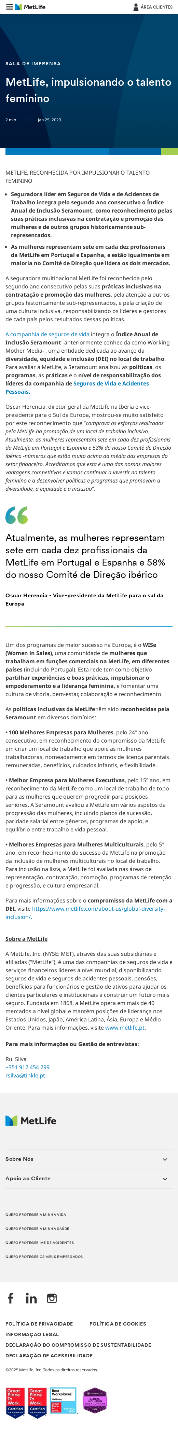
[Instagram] (51, 1299)
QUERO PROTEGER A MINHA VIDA (35, 1215)
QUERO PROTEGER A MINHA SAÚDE (37, 1229)
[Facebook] (10, 1299)
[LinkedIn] (31, 1299)
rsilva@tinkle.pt (25, 1075)
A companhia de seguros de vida (47, 334)
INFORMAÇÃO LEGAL (32, 1335)
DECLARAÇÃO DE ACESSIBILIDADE (49, 1356)
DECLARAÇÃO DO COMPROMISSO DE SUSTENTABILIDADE (78, 1345)
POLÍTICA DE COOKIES (118, 1324)
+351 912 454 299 (27, 1067)
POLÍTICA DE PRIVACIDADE (39, 1324)
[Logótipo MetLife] (30, 1124)
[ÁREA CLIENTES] (152, 7)
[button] (9, 7)
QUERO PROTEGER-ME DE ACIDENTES (39, 1243)
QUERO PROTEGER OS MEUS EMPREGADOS (44, 1257)
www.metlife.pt (125, 1027)
